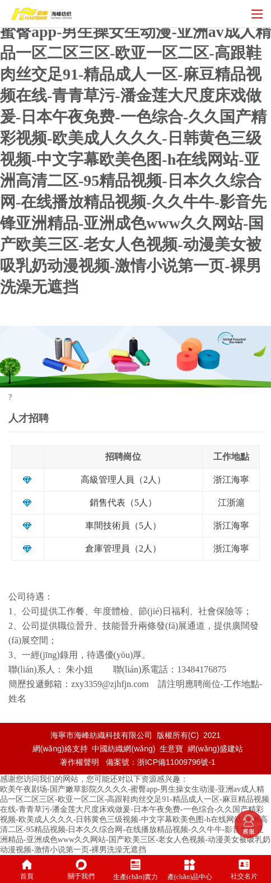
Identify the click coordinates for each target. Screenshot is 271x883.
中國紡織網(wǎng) (123, 748)
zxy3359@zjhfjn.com (110, 684)
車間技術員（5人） (123, 525)
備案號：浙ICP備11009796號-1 (161, 762)
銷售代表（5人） (123, 502)
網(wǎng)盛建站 (215, 748)
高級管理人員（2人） (123, 479)
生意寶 (171, 748)
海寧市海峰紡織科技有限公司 (101, 735)
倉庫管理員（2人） (123, 548)
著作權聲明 (79, 762)
